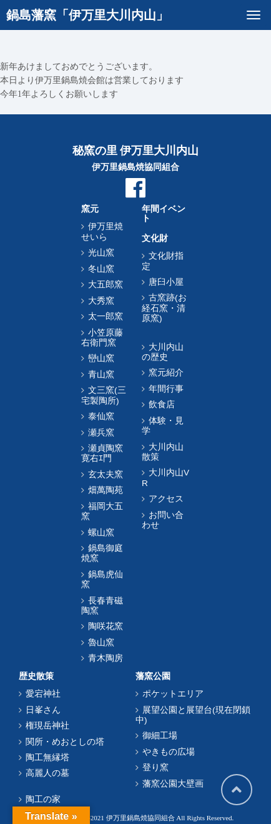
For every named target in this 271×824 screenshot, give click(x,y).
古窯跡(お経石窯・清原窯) (164, 308)
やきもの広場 (168, 752)
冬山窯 (101, 269)
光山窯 (101, 252)
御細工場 (159, 735)
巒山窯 (101, 358)
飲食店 (162, 404)
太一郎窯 (105, 316)
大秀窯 (101, 300)
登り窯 (155, 767)
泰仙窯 (101, 416)
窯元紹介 (166, 372)
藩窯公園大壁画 (173, 783)
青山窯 (101, 374)
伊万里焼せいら (102, 231)
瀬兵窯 (101, 432)
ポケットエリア (173, 693)
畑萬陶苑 (105, 490)
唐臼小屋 (166, 282)
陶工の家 (43, 799)
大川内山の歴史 (163, 352)
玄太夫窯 (105, 474)
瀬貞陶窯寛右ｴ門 (102, 453)
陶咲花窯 (105, 626)
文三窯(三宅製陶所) (103, 395)
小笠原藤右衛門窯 (102, 337)
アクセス (166, 499)
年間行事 (166, 389)
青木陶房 (105, 658)
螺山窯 (101, 532)
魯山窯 (101, 642)
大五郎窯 (105, 284)
